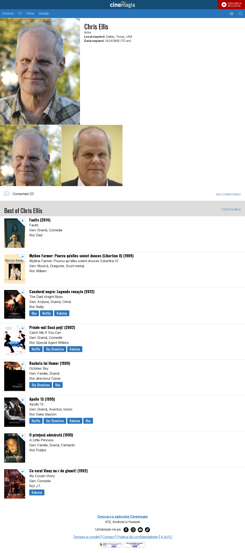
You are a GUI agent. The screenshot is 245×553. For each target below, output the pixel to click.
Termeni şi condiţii (86, 537)
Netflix (46, 313)
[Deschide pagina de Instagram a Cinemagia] (133, 529)
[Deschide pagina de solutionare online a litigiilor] (134, 545)
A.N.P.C (166, 537)
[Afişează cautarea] (240, 13)
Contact (108, 537)
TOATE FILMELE (231, 209)
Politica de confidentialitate (137, 537)
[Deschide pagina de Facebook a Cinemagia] (126, 529)
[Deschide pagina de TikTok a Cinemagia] (147, 529)
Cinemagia (122, 4)
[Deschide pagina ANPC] (111, 545)
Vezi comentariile (228, 194)
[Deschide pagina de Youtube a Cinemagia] (140, 529)
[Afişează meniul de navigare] (231, 13)
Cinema (7, 13)
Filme (30, 13)
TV (20, 13)
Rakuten (62, 313)
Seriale (44, 13)
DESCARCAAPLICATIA (234, 5)
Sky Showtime (55, 349)
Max (34, 313)
